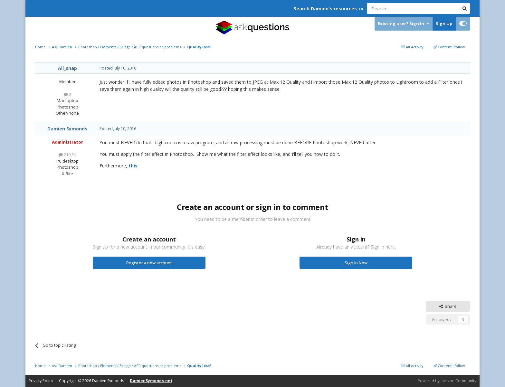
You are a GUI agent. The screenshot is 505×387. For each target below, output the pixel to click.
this (133, 166)
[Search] (397, 8)
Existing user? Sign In (403, 24)
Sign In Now (356, 263)
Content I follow (449, 46)
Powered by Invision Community (447, 380)
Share (448, 306)
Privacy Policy (41, 380)
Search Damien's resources (325, 8)
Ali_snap (67, 68)
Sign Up (444, 23)
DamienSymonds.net (151, 380)
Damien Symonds (67, 129)
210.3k (67, 154)
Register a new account (149, 263)
